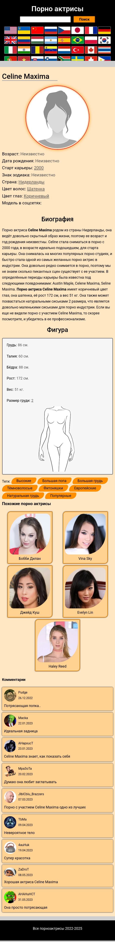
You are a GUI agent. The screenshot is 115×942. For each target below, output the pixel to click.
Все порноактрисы (48, 928)
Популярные (60, 496)
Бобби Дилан (30, 559)
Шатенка (36, 188)
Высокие (23, 481)
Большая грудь (90, 481)
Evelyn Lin (85, 612)
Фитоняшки (53, 488)
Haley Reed (57, 666)
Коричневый (36, 195)
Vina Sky (85, 559)
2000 (38, 167)
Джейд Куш (29, 612)
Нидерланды (31, 181)
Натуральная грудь (23, 496)
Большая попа (54, 481)
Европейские (85, 488)
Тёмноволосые (20, 488)
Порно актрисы (57, 8)
